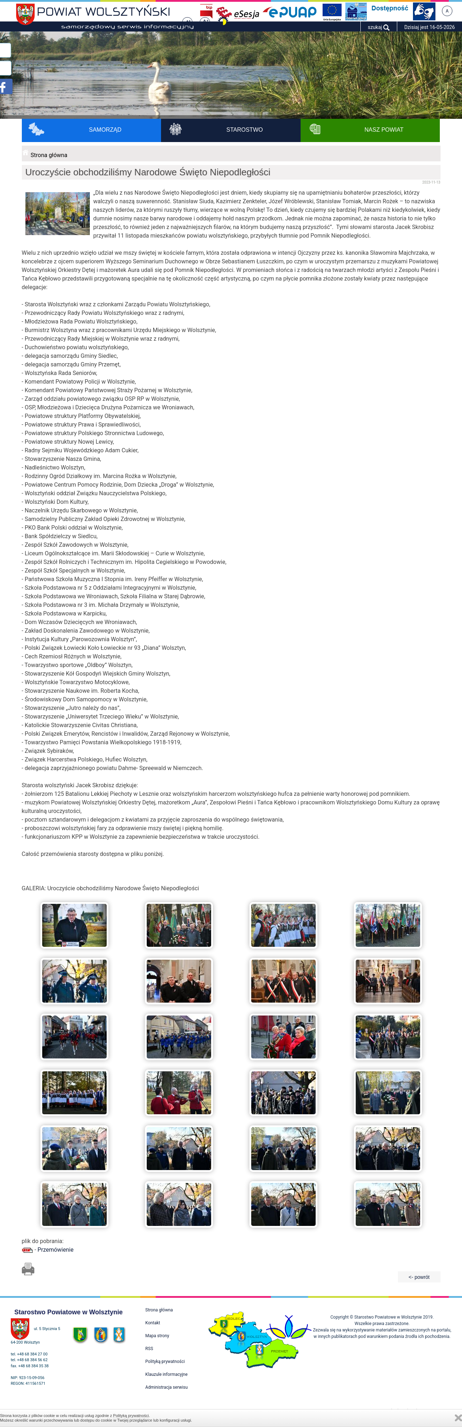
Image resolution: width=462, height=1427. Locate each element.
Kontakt (152, 1322)
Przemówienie (56, 1249)
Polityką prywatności (131, 1415)
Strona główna (49, 155)
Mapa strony (157, 1335)
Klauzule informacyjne (166, 1374)
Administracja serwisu (166, 1387)
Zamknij (458, 1417)
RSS (149, 1348)
